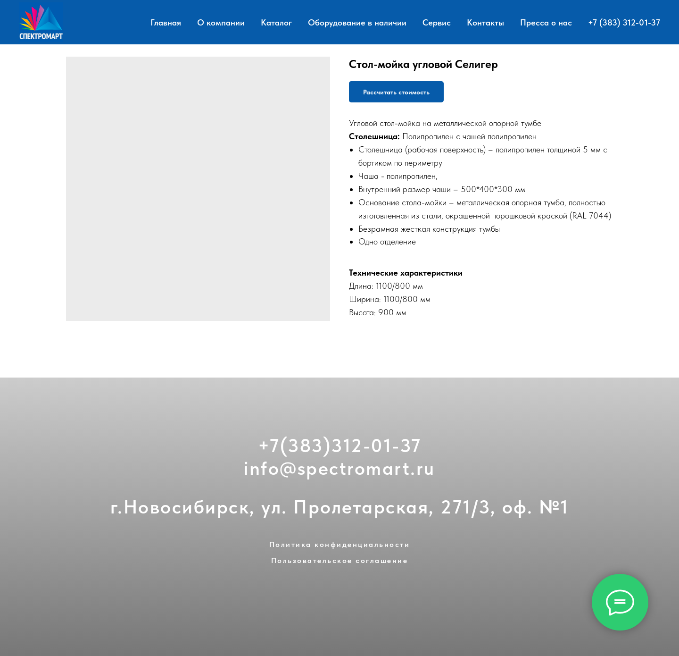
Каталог (276, 22)
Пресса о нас (546, 22)
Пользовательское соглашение (339, 560)
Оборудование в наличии (357, 22)
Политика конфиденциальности (339, 544)
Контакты (485, 22)
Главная (165, 22)
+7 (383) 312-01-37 (624, 22)
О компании (221, 22)
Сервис (436, 22)
